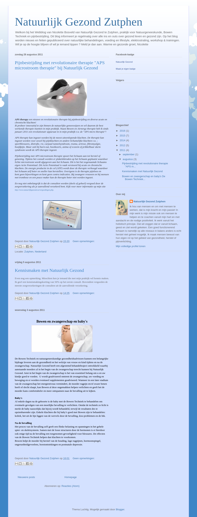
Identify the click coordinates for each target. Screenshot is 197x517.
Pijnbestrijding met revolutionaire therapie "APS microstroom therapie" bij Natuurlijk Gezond (60, 65)
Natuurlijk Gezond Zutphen (78, 21)
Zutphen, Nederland (35, 251)
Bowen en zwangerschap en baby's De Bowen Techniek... (143, 178)
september (129, 154)
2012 (123, 145)
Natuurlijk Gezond (124, 62)
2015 (123, 135)
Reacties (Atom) (70, 486)
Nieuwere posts (26, 477)
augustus (128, 159)
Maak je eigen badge (125, 69)
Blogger (120, 509)
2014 (123, 140)
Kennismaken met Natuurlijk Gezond (49, 270)
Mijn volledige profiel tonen (130, 246)
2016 (123, 130)
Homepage (70, 477)
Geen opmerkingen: (84, 241)
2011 (123, 150)
